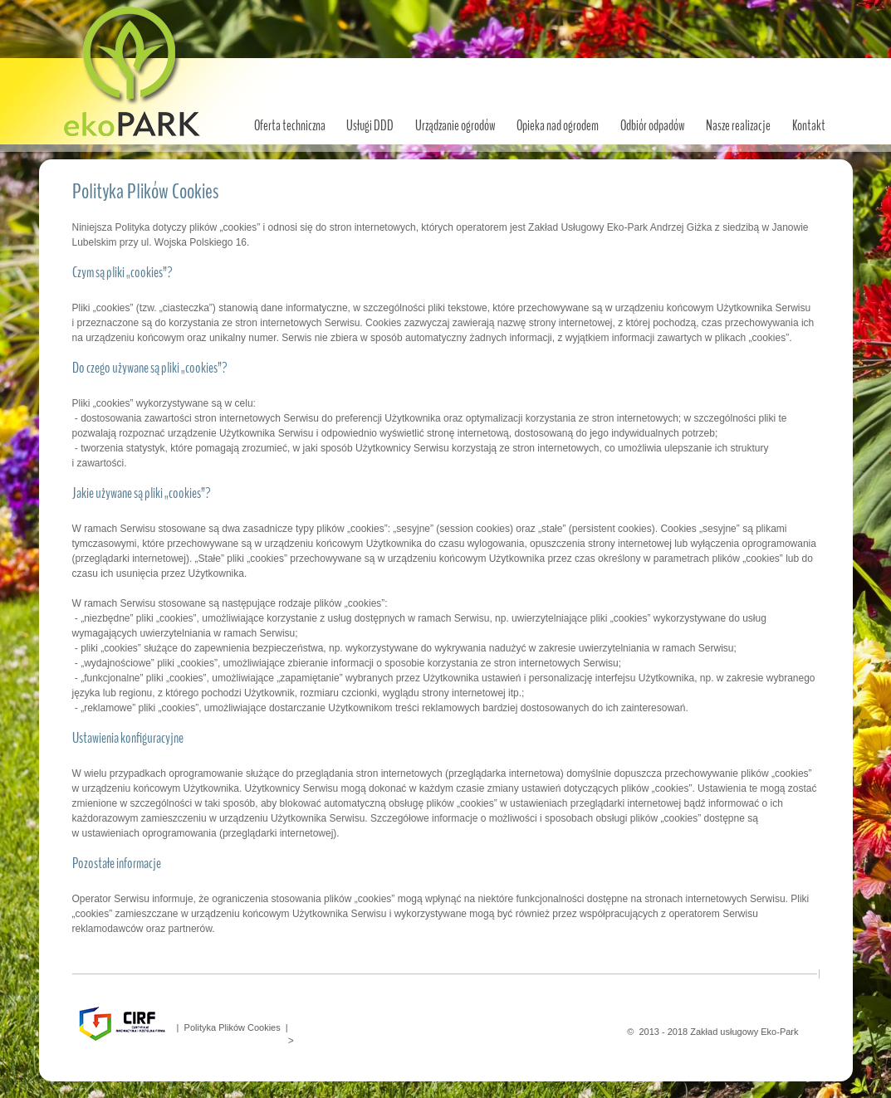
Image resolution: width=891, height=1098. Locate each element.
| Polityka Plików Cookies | (230, 1027)
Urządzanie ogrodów (455, 125)
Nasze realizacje (738, 125)
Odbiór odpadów (652, 125)
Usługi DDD (370, 125)
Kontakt (808, 125)
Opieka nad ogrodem (557, 125)
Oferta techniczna (290, 125)
